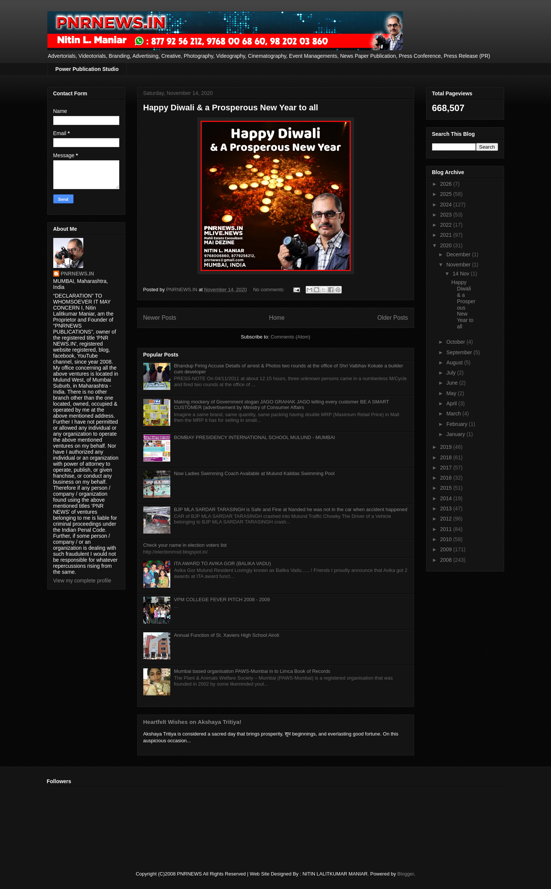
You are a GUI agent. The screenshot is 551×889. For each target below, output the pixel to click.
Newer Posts (159, 317)
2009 (446, 549)
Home (277, 317)
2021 (446, 235)
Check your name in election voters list (185, 545)
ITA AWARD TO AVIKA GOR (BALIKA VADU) (222, 563)
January (456, 434)
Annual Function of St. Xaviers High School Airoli (226, 635)
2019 (446, 447)
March (454, 414)
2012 (446, 519)
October (456, 342)
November (459, 265)
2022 (446, 225)
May (452, 393)
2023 (446, 215)
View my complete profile (82, 581)
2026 (446, 184)
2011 (446, 529)
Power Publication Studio (87, 69)
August (455, 363)
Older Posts (392, 317)
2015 (446, 488)
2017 (446, 468)
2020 (446, 245)
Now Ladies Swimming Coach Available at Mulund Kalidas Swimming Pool (254, 473)
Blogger (405, 874)
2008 (446, 560)
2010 (446, 539)
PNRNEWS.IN (77, 274)
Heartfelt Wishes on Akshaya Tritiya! (192, 722)
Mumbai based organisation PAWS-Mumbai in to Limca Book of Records (252, 671)
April (452, 403)
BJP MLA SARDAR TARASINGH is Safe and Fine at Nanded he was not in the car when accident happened (290, 509)
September (459, 352)
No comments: (269, 289)
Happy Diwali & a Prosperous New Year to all (230, 107)
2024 (446, 205)
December (459, 254)
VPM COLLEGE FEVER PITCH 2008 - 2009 (222, 599)
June (452, 383)
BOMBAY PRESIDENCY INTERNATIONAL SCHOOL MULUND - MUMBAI (254, 437)
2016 (446, 478)
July (451, 373)
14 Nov (462, 274)
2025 (446, 194)
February (457, 424)
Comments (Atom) (290, 337)
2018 (446, 457)
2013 (446, 508)
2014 (446, 498)
